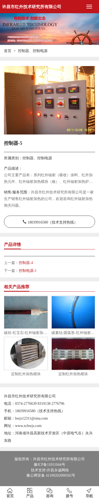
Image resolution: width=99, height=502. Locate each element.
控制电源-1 (28, 271)
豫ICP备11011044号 (49, 465)
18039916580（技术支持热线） (53, 222)
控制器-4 (26, 263)
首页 (7, 51)
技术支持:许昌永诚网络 (50, 470)
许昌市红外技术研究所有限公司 (31, 6)
